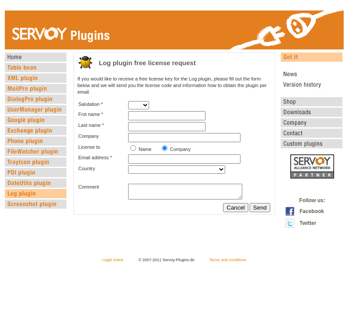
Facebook (312, 211)
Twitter (308, 223)
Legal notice (113, 260)
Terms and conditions (227, 260)
